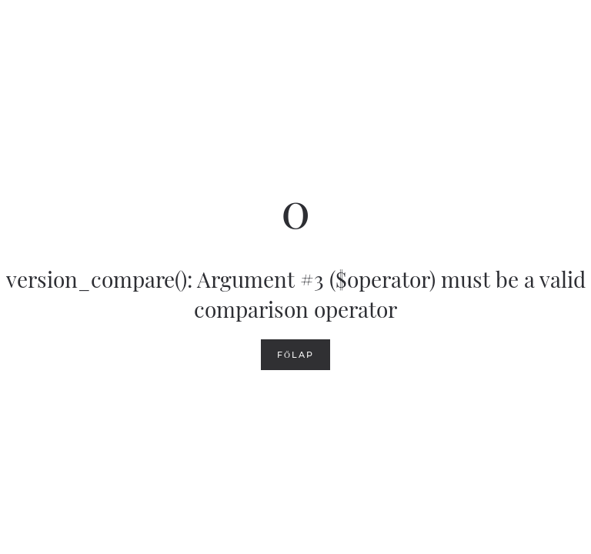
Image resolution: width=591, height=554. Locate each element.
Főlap (295, 354)
